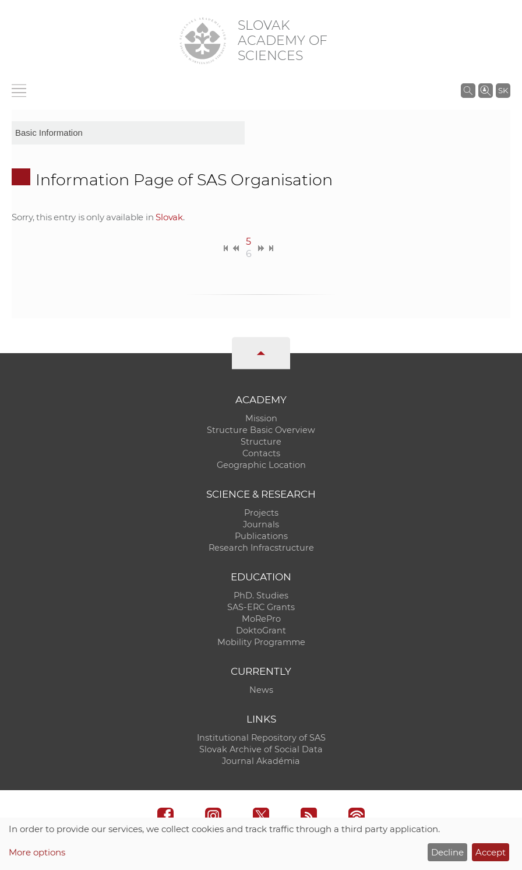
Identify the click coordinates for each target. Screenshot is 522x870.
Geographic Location (261, 465)
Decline (447, 852)
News (261, 690)
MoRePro (261, 619)
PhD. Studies (261, 595)
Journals (261, 524)
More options (37, 852)
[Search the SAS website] (468, 90)
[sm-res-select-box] (128, 133)
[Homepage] (202, 40)
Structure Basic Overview (261, 430)
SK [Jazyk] (503, 90)
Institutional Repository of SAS (261, 737)
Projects (261, 513)
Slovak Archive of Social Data (261, 749)
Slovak (169, 217)
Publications (261, 536)
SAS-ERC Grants (261, 607)
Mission (261, 418)
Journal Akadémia (261, 761)
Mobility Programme (261, 642)
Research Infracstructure (261, 548)
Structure (261, 441)
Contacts (261, 453)
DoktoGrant (261, 630)
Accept (490, 852)
